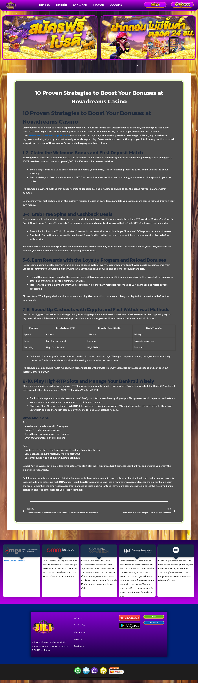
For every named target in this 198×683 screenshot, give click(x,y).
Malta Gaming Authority (14, 560)
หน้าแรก (44, 5)
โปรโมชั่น (61, 5)
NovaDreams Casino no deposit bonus (49, 135)
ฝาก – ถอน (80, 5)
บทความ (98, 5)
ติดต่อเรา (116, 5)
